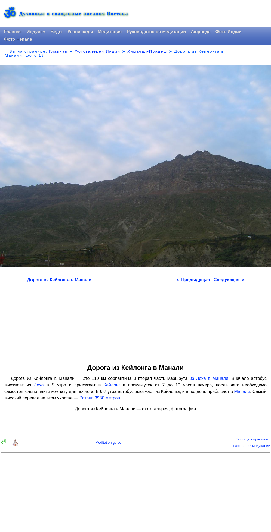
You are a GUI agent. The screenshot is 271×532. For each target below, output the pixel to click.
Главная (13, 31)
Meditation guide (108, 442)
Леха (39, 385)
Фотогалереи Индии (97, 51)
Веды (57, 31)
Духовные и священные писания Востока (73, 14)
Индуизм (36, 31)
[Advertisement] (135, 321)
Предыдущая (193, 279)
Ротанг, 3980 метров (99, 398)
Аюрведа (201, 31)
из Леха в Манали (209, 378)
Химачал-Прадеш (147, 51)
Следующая (229, 279)
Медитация (110, 31)
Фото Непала (18, 39)
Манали (242, 391)
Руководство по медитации (156, 31)
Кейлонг (112, 385)
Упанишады (80, 31)
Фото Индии (228, 31)
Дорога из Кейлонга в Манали (59, 280)
